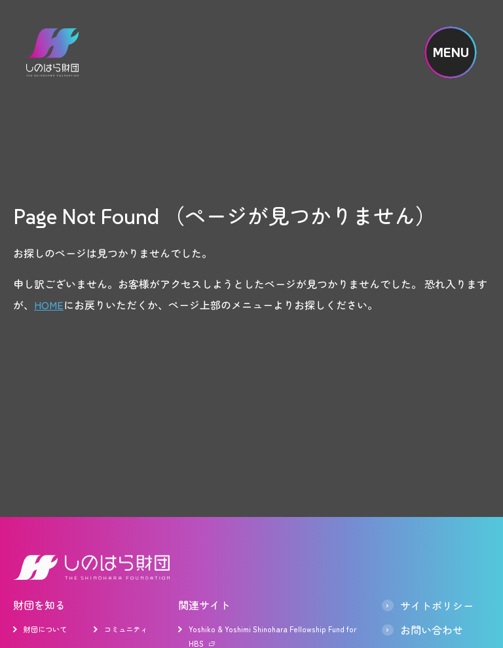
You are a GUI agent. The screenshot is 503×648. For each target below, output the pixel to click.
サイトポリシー (437, 605)
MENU (451, 52)
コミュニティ (125, 629)
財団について (45, 629)
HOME (49, 305)
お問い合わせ (431, 630)
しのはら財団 (52, 52)
